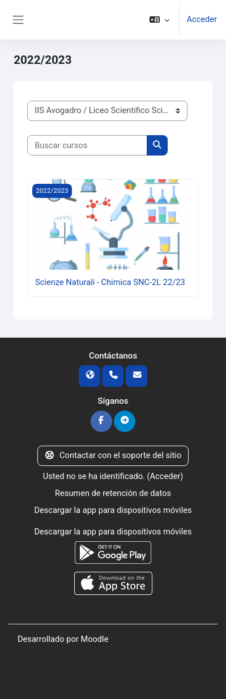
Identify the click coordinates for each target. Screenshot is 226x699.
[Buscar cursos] (87, 145)
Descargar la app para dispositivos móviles (112, 510)
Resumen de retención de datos (113, 493)
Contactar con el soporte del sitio (113, 455)
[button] (159, 20)
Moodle (94, 639)
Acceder (201, 19)
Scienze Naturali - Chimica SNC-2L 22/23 (110, 282)
